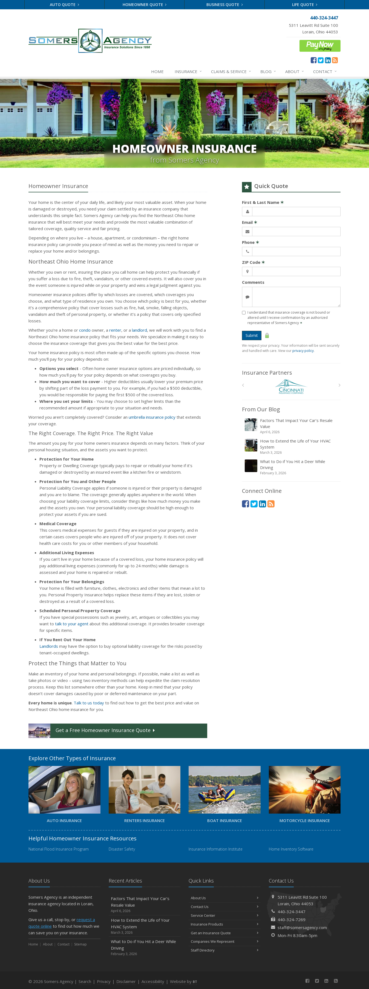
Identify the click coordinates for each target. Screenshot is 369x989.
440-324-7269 (291, 919)
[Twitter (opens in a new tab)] (321, 60)
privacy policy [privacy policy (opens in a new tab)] (303, 350)
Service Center (224, 915)
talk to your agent (71, 623)
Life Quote (305, 4)
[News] (335, 60)
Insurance (188, 71)
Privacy (104, 981)
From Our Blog (261, 409)
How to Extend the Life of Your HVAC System (291, 446)
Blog (268, 71)
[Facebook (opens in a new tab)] (313, 60)
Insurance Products (224, 924)
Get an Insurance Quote (224, 932)
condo (85, 330)
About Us (224, 897)
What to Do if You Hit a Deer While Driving (291, 467)
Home (157, 71)
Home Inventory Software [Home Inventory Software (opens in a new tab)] (291, 849)
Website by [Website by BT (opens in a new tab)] (183, 981)
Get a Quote (92, 731)
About (294, 71)
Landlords (48, 646)
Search (85, 981)
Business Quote (224, 4)
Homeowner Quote (145, 4)
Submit (252, 335)
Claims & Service (231, 71)
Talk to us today (89, 702)
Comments (253, 282)
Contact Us (224, 906)
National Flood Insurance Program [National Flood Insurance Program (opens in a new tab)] (58, 849)
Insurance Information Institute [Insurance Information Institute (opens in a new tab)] (216, 849)
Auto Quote (64, 4)
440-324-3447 (291, 911)
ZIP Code (253, 262)
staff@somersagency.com (302, 927)
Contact (325, 71)
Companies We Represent (224, 941)
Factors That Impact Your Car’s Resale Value (291, 426)
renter (115, 330)
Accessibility (153, 981)
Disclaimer (126, 981)
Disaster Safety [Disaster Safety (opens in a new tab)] (122, 849)
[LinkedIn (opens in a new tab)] (328, 60)
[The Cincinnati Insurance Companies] (291, 386)
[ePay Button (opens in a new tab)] (320, 45)
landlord (139, 330)
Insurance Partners (267, 372)
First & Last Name (263, 202)
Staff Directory (224, 950)
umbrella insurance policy (152, 417)
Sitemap (80, 944)
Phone (250, 242)
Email (249, 222)
